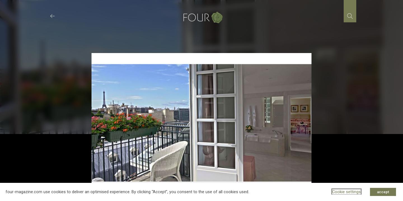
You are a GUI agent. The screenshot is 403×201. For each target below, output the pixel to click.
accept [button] (383, 192)
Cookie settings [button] (346, 191)
